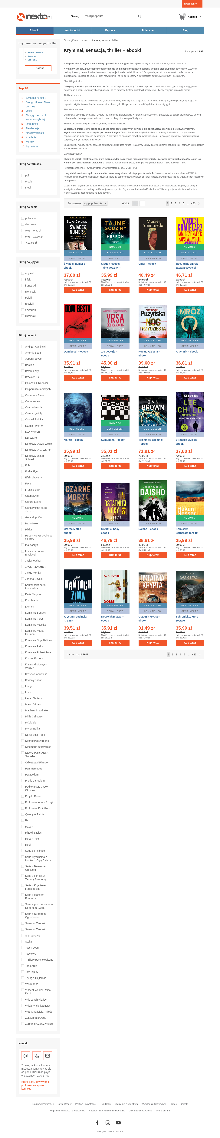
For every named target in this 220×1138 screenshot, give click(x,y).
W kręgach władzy (36, 999)
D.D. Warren (32, 431)
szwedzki (30, 309)
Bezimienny (32, 370)
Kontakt (184, 1104)
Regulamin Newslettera (126, 1104)
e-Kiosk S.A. (118, 1131)
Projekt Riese (33, 796)
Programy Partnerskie (43, 1104)
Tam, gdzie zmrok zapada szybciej (36, 117)
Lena (28, 692)
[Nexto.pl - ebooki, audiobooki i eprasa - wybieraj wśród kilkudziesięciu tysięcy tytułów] (35, 16)
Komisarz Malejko (35, 624)
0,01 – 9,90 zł (33, 230)
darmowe (30, 224)
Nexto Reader (64, 1104)
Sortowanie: (75, 203)
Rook (28, 844)
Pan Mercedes (33, 768)
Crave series (32, 401)
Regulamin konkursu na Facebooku (67, 1110)
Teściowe (30, 953)
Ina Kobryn (31, 544)
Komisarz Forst (34, 618)
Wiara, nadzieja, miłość (38, 1011)
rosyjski (29, 303)
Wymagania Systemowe (154, 1104)
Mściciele (30, 722)
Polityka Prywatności (85, 1104)
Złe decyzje (32, 128)
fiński (28, 279)
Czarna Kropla (33, 407)
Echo (28, 465)
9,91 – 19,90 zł (34, 236)
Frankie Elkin (33, 489)
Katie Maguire (33, 594)
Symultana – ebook (113, 439)
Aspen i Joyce (33, 358)
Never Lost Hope (35, 734)
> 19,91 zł (31, 242)
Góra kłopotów (33, 517)
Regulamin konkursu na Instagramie (107, 1110)
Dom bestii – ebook (76, 351)
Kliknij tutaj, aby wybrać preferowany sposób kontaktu (35, 1085)
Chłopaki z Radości (36, 383)
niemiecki (30, 291)
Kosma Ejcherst (34, 658)
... (187, 203)
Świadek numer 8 (36, 97)
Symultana (32, 146)
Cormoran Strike (34, 395)
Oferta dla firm (163, 1110)
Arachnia (31, 137)
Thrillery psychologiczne (39, 959)
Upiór (29, 110)
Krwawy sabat (33, 680)
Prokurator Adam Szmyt (39, 802)
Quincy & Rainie (34, 814)
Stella (28, 941)
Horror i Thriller (35, 52)
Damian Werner (34, 425)
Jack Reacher (33, 560)
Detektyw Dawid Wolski (39, 443)
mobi (28, 187)
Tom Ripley (31, 971)
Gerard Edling (33, 501)
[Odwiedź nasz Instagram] (108, 1123)
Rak (27, 820)
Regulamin (105, 1104)
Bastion (29, 364)
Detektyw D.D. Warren (38, 449)
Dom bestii (32, 123)
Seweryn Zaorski (35, 923)
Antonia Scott (33, 352)
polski (28, 297)
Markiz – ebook (73, 439)
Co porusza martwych (38, 389)
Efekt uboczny (33, 477)
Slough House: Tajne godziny (38, 104)
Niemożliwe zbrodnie (37, 740)
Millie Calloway (34, 716)
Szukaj (75, 16)
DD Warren (31, 437)
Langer (29, 686)
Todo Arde (31, 965)
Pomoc (173, 1104)
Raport (29, 826)
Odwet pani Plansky (37, 762)
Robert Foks (32, 838)
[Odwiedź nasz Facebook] (97, 1123)
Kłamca (29, 606)
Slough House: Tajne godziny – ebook (111, 267)
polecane (30, 218)
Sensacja (32, 60)
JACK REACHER (35, 566)
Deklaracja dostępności (140, 1110)
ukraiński (30, 315)
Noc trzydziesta (35, 132)
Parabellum (32, 774)
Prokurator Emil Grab (37, 808)
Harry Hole (31, 523)
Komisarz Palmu (34, 646)
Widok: (126, 203)
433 (193, 203)
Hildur (28, 529)
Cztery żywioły (33, 413)
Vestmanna (31, 984)
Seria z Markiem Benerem (34, 896)
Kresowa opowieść (36, 674)
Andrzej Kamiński (35, 346)
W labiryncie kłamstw (37, 1005)
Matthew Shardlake (36, 710)
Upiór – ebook (147, 263)
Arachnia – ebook (187, 351)
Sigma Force (32, 935)
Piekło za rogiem (35, 780)
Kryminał (32, 56)
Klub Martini (32, 600)
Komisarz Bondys (35, 612)
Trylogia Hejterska (35, 977)
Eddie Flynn (32, 471)
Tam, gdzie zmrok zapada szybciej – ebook (187, 267)
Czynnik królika (34, 419)
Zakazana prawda (35, 1017)
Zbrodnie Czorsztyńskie (39, 1023)
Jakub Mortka (33, 572)
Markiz (30, 141)
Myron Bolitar (33, 728)
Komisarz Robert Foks (38, 652)
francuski (30, 285)
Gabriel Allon (32, 495)
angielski (30, 273)
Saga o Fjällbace (35, 850)
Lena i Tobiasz (33, 698)
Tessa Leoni (32, 947)
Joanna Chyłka (34, 578)
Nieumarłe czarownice (38, 746)
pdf (27, 175)
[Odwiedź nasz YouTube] (118, 1123)
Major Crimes (33, 704)
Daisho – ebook (148, 527)
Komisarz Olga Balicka (38, 640)
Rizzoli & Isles (33, 832)
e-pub (28, 181)
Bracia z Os (32, 377)
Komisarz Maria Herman (34, 632)
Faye (28, 483)
